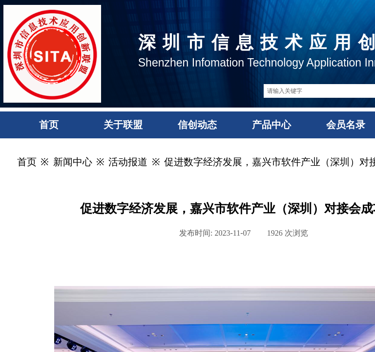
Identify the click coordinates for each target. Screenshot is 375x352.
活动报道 (127, 161)
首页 (27, 161)
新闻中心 (72, 161)
